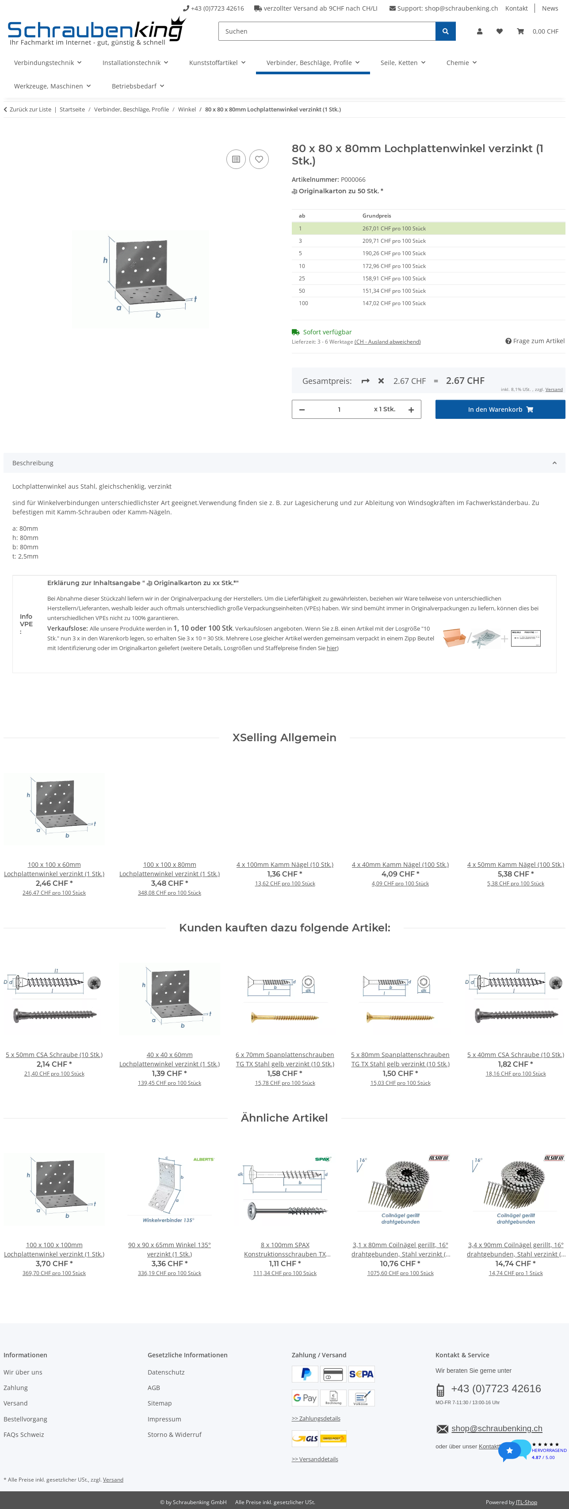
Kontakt (516, 8)
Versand (16, 1403)
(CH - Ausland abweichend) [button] (388, 341)
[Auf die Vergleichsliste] (236, 159)
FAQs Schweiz (24, 1434)
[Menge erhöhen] (411, 377)
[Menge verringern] (302, 377)
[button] (479, 31)
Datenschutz (166, 1372)
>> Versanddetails (315, 1459)
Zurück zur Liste (30, 109)
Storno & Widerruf (175, 1434)
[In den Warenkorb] (11, 137)
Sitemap (160, 1403)
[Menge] (339, 377)
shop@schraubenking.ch (461, 8)
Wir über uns (23, 1372)
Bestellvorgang (25, 1419)
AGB (154, 1387)
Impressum (164, 1419)
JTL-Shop (526, 1502)
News (550, 8)
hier (332, 648)
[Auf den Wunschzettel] (259, 159)
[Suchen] (327, 31)
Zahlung (16, 1387)
